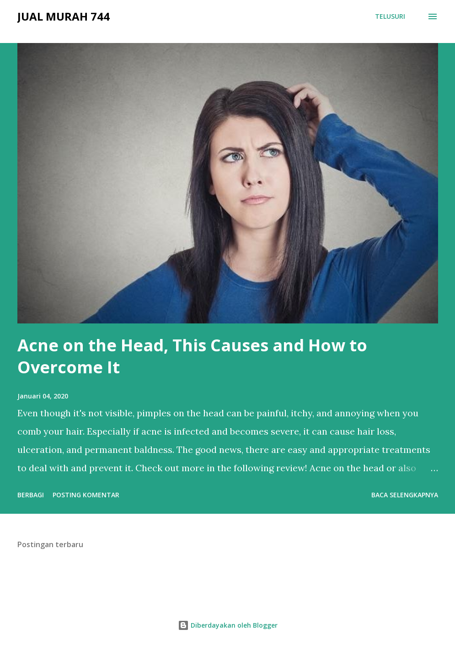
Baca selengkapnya (404, 494)
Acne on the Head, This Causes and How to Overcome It (192, 356)
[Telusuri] (390, 16)
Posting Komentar (86, 494)
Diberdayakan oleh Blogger (228, 625)
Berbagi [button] (30, 494)
